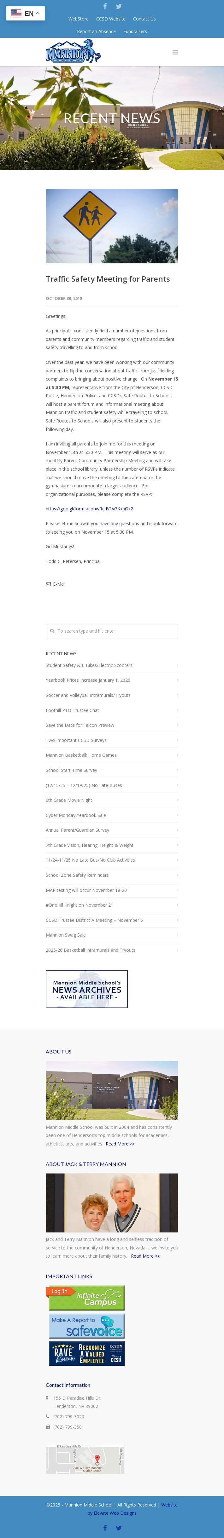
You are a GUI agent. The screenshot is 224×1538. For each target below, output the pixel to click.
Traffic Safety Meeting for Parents (108, 278)
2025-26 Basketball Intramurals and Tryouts (90, 950)
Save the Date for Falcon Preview (80, 725)
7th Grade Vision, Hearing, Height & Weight (89, 845)
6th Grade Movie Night (69, 800)
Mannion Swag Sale (66, 935)
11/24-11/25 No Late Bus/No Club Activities (90, 860)
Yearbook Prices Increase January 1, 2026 (88, 680)
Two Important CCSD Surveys (76, 740)
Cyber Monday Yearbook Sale (76, 815)
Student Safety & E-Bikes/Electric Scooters (89, 665)
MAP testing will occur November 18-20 (86, 890)
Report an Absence (96, 31)
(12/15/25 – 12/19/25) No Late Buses (84, 785)
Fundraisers (135, 31)
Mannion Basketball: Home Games (81, 755)
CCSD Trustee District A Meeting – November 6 (94, 920)
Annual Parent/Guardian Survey (77, 830)
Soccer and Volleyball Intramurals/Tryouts (88, 695)
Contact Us (144, 19)
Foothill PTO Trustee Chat (72, 710)
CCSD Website (111, 19)
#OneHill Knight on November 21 (79, 905)
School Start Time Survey (71, 770)
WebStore (78, 19)
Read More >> (120, 1144)
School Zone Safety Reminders (77, 875)
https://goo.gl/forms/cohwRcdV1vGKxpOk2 (89, 509)
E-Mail (56, 584)
